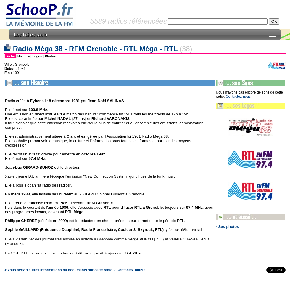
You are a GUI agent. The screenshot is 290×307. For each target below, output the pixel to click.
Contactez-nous (238, 96)
